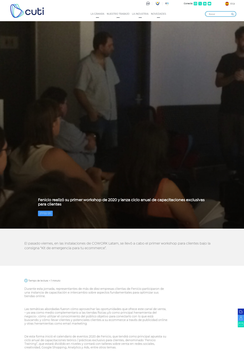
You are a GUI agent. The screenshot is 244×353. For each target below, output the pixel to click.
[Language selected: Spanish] (230, 4)
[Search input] (219, 14)
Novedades (158, 13)
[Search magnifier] (232, 14)
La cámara (97, 13)
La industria (140, 13)
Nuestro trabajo (118, 13)
